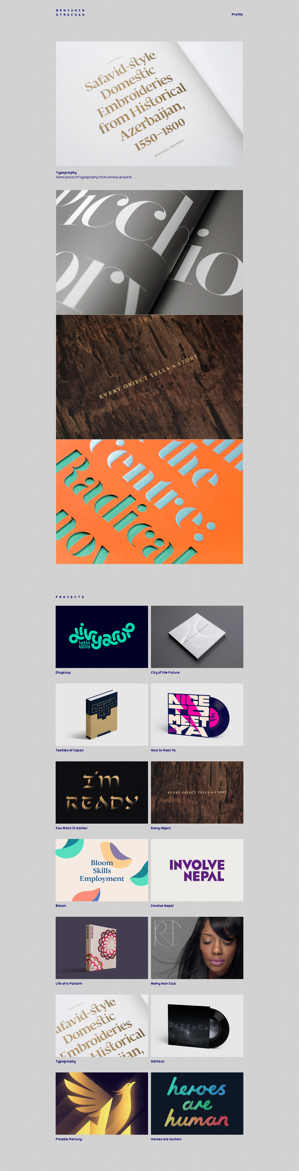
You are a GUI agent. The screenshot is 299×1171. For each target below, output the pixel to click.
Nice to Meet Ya (163, 750)
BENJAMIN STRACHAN (71, 12)
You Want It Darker (71, 828)
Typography (66, 1061)
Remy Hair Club (163, 983)
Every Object (161, 828)
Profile (237, 14)
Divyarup (63, 672)
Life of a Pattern (69, 983)
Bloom (61, 905)
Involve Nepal (162, 905)
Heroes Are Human (166, 1139)
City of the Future (165, 672)
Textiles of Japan (70, 750)
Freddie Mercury (69, 1139)
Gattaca (157, 1061)
